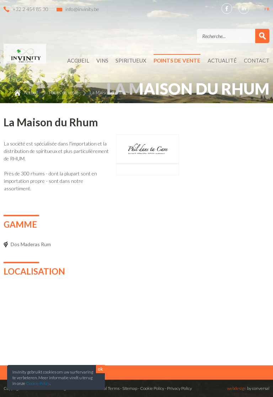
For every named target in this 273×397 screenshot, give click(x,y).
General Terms (105, 388)
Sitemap (129, 388)
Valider (262, 36)
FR (266, 9)
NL (259, 9)
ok (100, 369)
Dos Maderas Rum (31, 244)
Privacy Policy (179, 388)
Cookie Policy (38, 383)
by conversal (248, 388)
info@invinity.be (82, 9)
